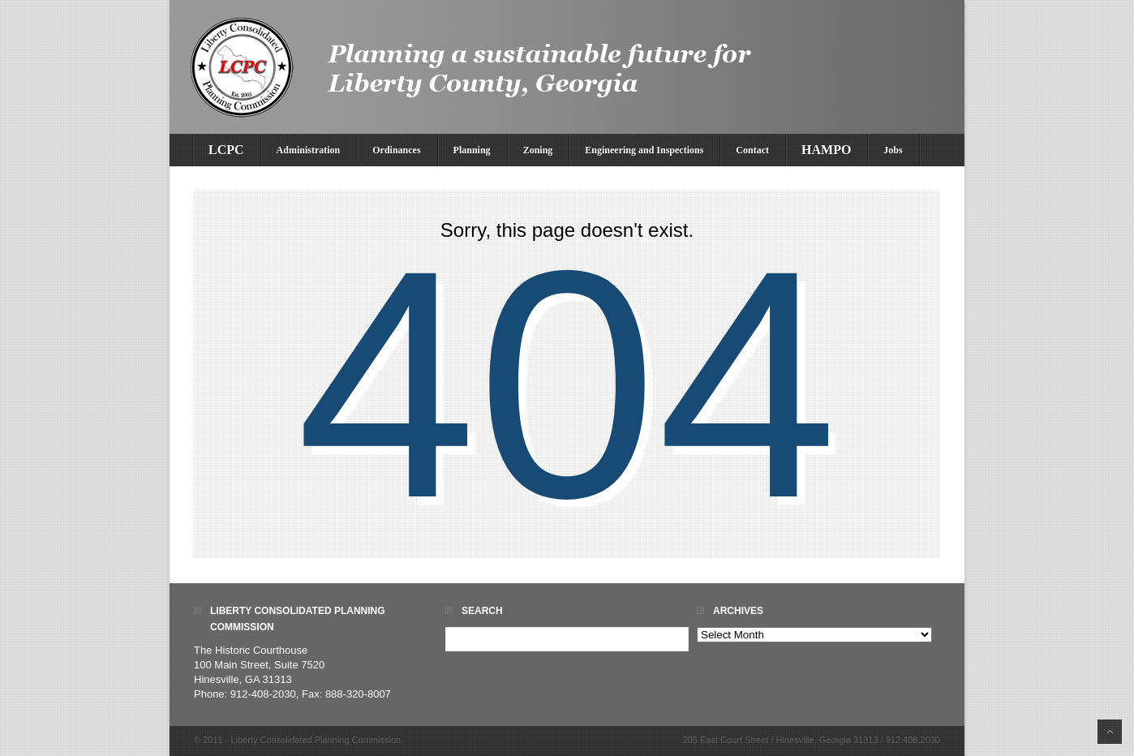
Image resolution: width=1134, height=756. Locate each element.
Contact (752, 150)
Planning (472, 150)
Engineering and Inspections (644, 150)
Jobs (892, 150)
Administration (309, 150)
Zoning (538, 150)
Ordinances (396, 150)
